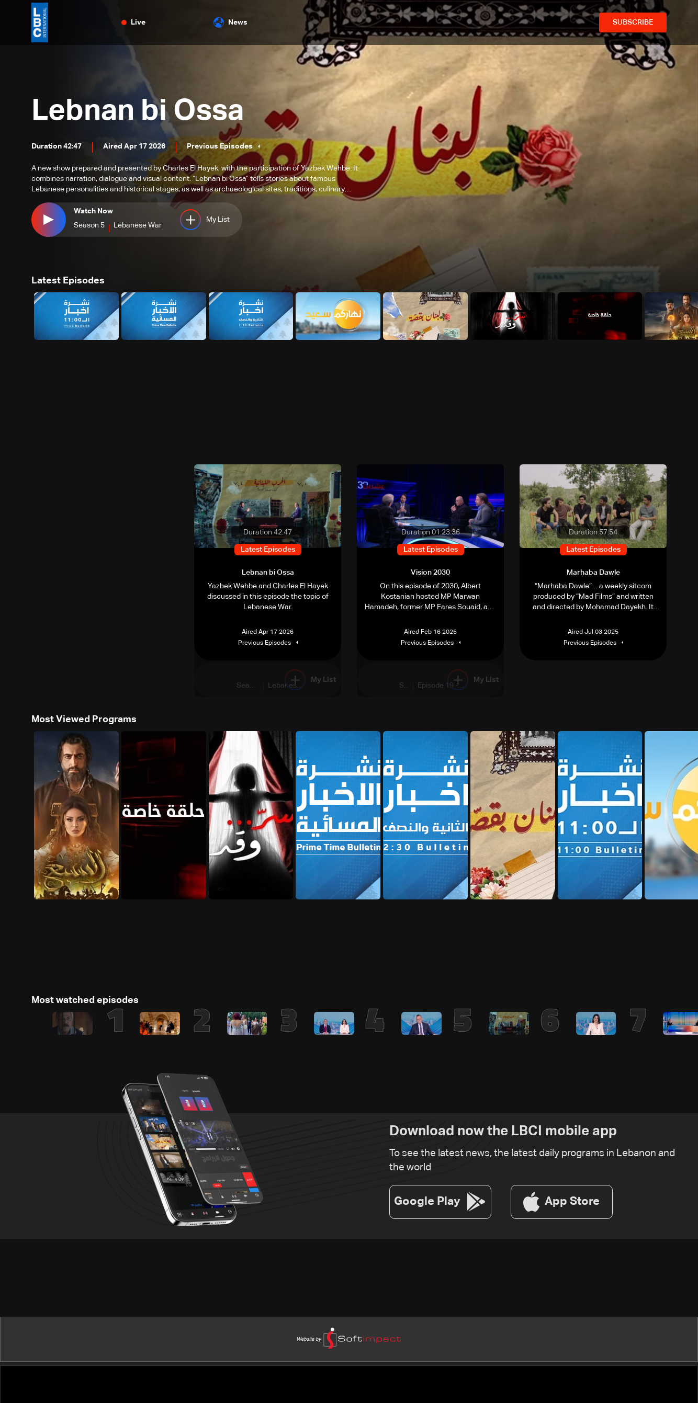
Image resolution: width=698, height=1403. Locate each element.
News (230, 22)
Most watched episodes (85, 1000)
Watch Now (93, 211)
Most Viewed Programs (84, 719)
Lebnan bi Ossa (137, 112)
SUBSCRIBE (633, 22)
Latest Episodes (68, 281)
